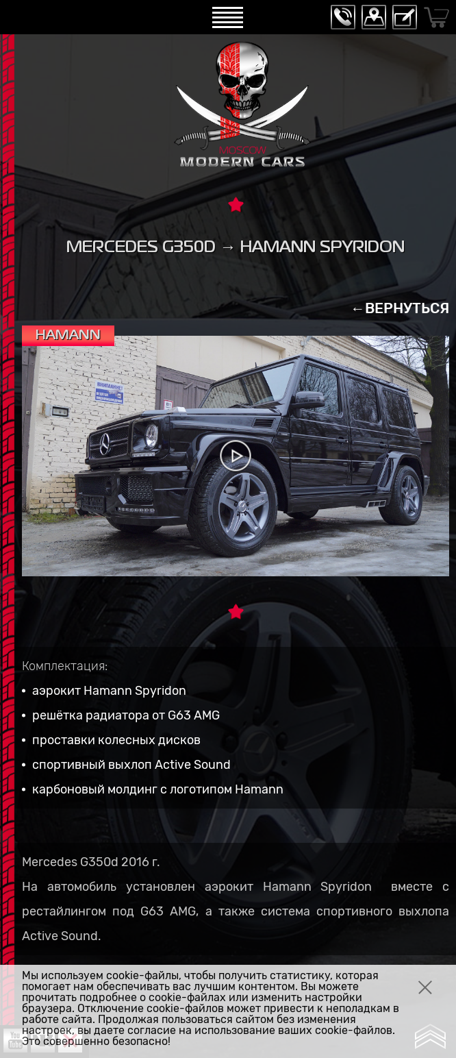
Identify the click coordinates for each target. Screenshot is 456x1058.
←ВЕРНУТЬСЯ (400, 308)
